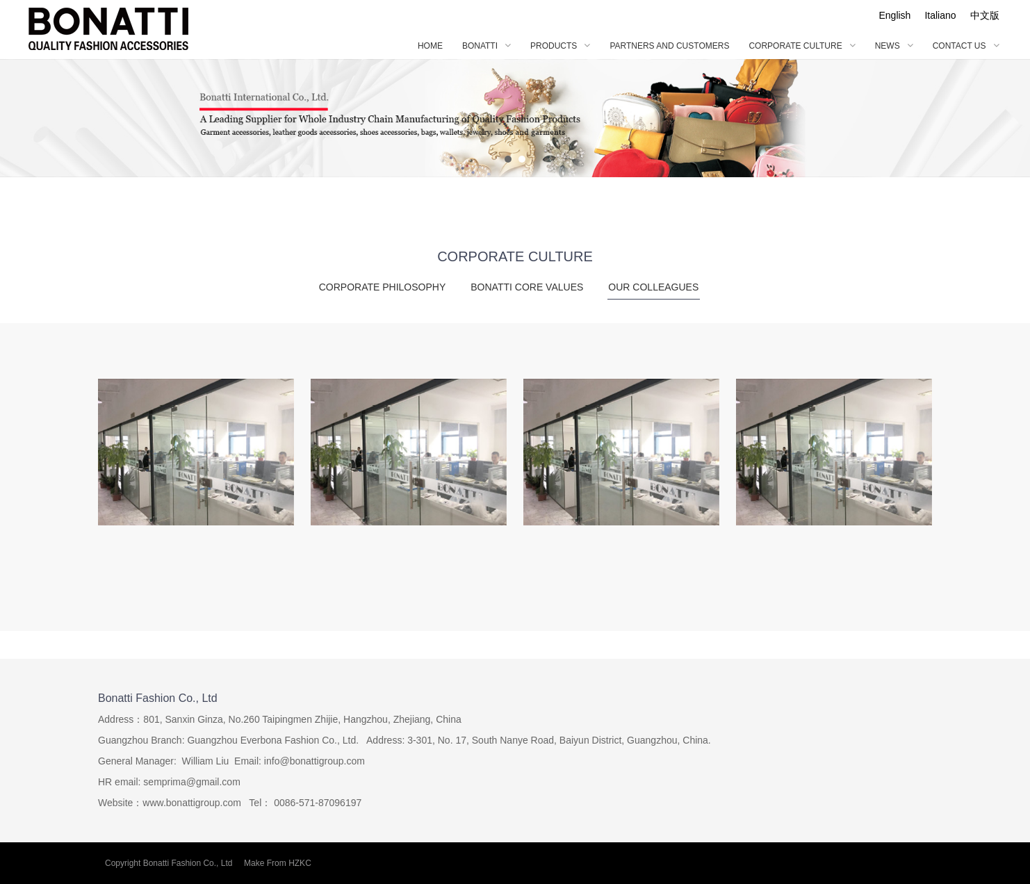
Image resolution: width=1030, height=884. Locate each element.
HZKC (299, 863)
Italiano (940, 15)
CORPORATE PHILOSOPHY (382, 287)
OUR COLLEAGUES (653, 290)
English (894, 15)
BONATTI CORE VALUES (527, 287)
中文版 (984, 15)
